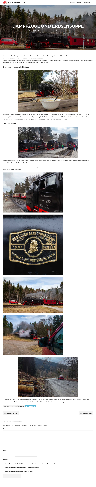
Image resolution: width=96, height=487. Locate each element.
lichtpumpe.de (88, 2)
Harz (12, 406)
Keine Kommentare (61, 31)
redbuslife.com (16, 2)
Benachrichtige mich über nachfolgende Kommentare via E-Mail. (22, 468)
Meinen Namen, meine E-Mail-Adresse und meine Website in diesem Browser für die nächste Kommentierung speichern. (37, 464)
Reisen (50, 31)
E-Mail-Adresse (7, 455)
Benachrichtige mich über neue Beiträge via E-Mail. (18, 471)
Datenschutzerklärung (75, 2)
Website (5, 460)
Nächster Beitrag (85, 413)
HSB (16, 406)
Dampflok (6, 406)
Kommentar (6, 429)
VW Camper (21, 406)
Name (5, 450)
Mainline (42, 31)
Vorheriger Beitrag (11, 413)
